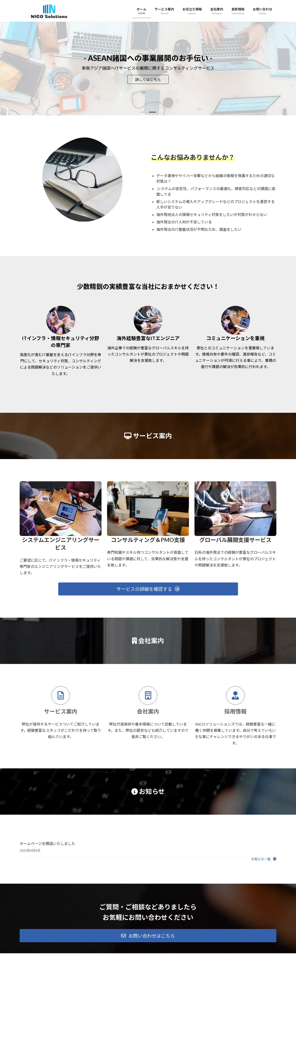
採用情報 (235, 711)
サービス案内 (60, 711)
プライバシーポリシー (38, 957)
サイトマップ (69, 957)
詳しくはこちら (148, 79)
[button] (143, 112)
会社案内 (148, 711)
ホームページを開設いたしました (47, 843)
